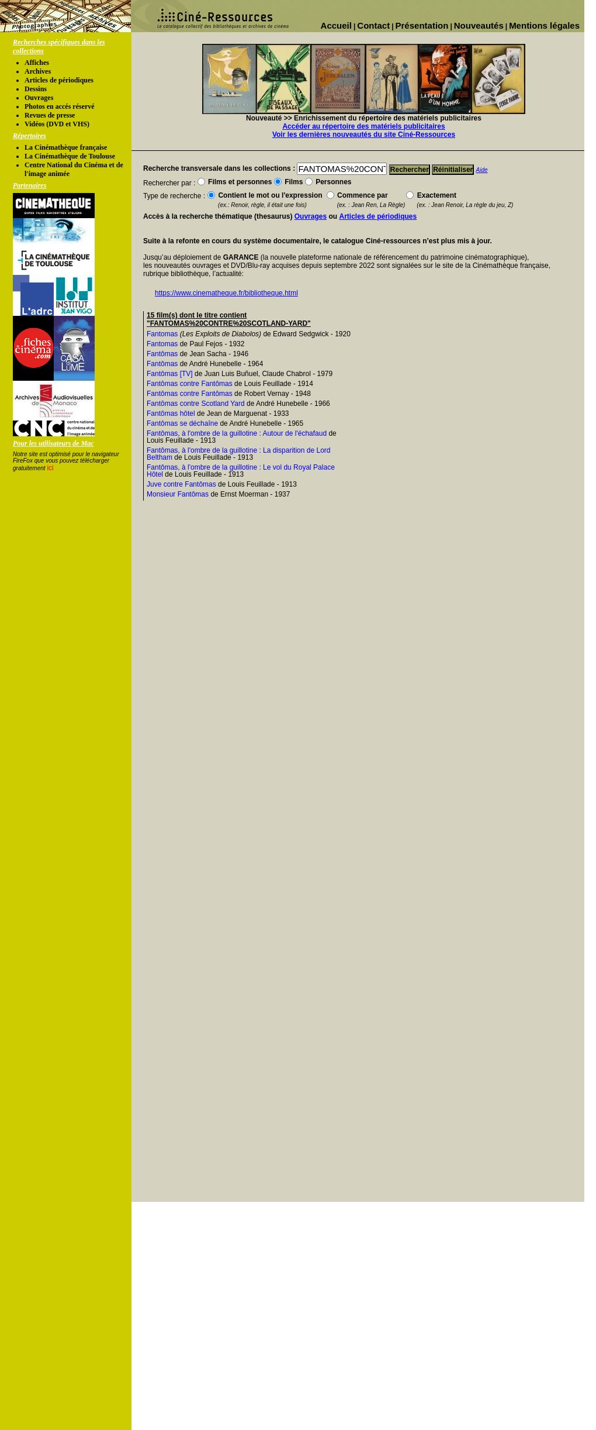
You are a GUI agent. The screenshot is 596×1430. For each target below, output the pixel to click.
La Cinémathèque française (66, 147)
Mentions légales (544, 25)
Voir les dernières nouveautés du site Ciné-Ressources (363, 134)
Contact (373, 25)
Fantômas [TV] (170, 374)
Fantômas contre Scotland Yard (196, 403)
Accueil (336, 25)
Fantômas (162, 354)
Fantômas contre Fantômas (190, 384)
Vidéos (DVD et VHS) (57, 124)
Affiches (37, 62)
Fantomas (162, 334)
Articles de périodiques (59, 80)
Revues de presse (50, 115)
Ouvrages (39, 98)
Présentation (422, 25)
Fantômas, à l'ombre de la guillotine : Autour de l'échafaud (237, 433)
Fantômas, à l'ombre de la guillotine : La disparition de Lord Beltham (238, 453)
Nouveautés (479, 25)
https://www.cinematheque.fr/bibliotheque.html (226, 293)
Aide (482, 170)
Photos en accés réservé (60, 106)
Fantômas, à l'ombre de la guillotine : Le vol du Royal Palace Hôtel (241, 470)
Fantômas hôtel (171, 413)
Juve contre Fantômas (181, 484)
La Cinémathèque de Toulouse (70, 156)
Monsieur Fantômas (178, 494)
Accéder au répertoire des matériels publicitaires (363, 126)
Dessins (36, 89)
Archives (38, 71)
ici (50, 468)
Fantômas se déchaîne (182, 423)
